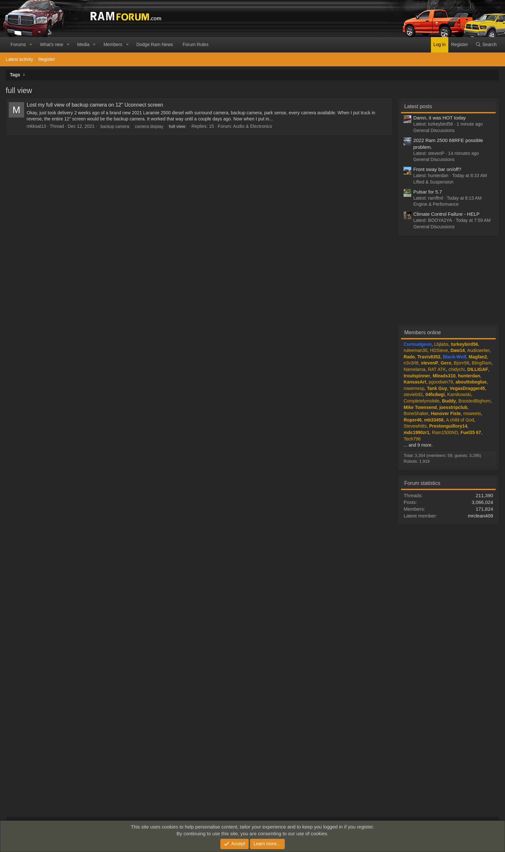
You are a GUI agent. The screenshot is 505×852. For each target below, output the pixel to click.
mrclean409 (480, 515)
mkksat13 (36, 126)
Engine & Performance (436, 204)
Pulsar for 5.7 (427, 191)
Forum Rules (195, 44)
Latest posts (418, 106)
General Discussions (433, 130)
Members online (422, 332)
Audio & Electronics (252, 126)
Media (83, 44)
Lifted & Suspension (433, 182)
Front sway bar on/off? (437, 169)
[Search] (486, 44)
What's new (51, 44)
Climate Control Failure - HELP (446, 214)
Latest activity (19, 59)
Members (112, 44)
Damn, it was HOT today (439, 117)
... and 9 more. (418, 445)
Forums (18, 44)
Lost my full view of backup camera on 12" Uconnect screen (95, 105)
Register (46, 59)
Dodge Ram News (154, 44)
